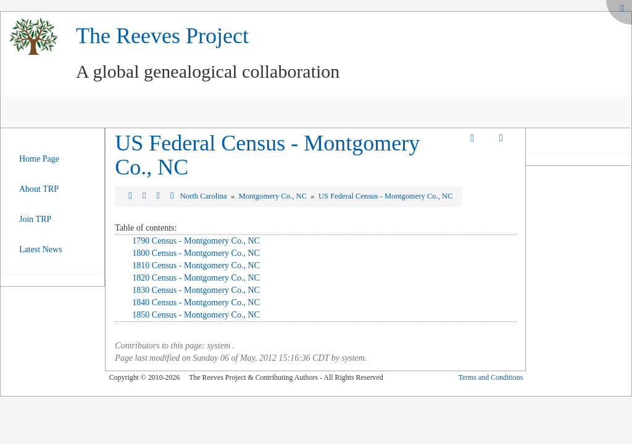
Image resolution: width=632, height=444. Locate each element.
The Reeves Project (162, 35)
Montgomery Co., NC (274, 196)
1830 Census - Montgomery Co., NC (196, 290)
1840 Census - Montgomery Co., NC (196, 302)
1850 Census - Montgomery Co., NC (196, 314)
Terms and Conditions (490, 377)
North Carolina (204, 196)
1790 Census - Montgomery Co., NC (196, 240)
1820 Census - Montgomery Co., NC (196, 277)
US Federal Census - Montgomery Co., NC (267, 155)
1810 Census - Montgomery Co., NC (196, 265)
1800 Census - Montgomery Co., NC (196, 253)
